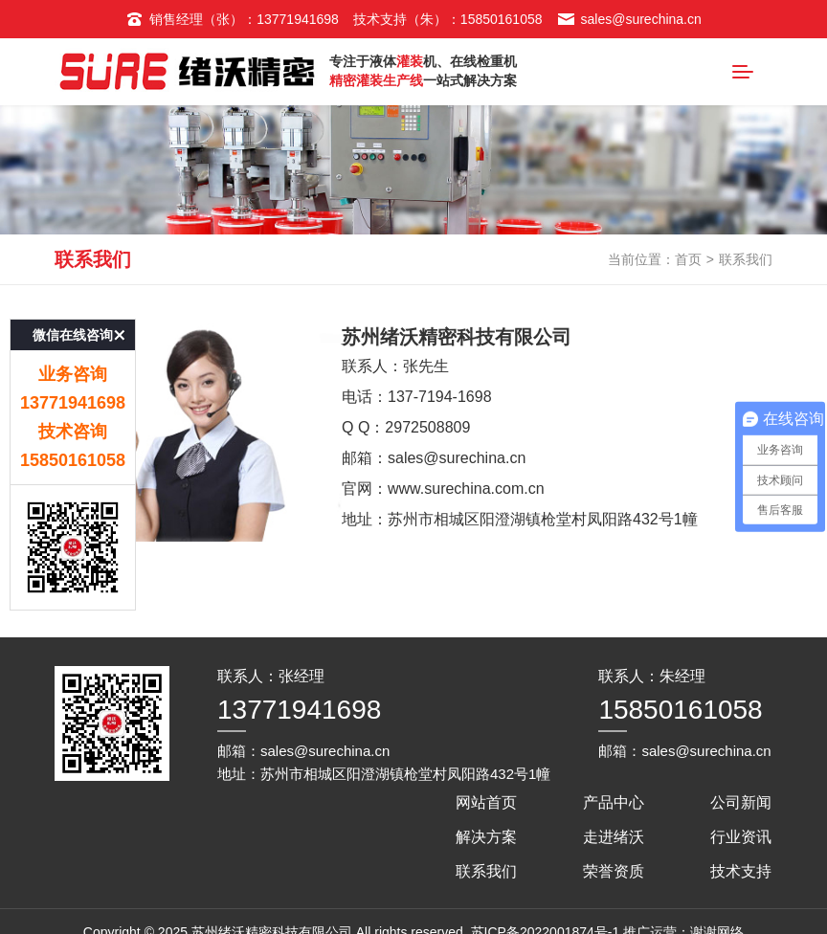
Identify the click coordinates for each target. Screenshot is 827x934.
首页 (688, 259)
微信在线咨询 (73, 314)
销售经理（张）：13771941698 (232, 19)
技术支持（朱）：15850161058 (448, 19)
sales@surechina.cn (629, 19)
